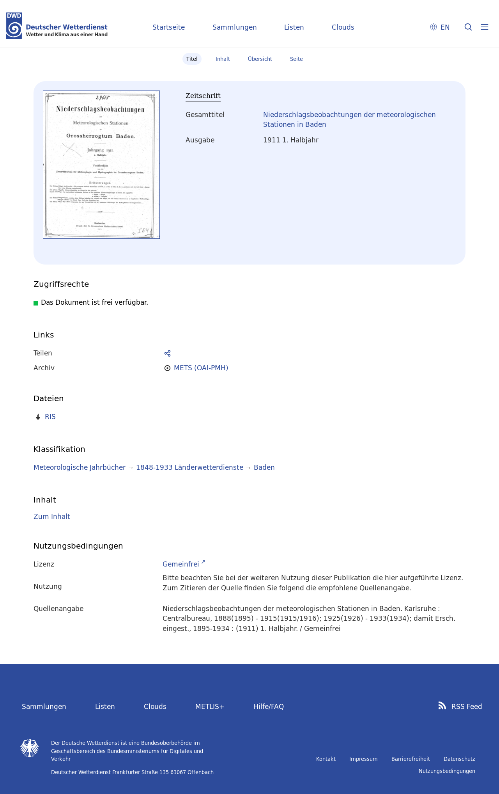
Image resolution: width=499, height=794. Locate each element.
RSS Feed (466, 707)
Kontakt (326, 759)
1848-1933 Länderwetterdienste (190, 467)
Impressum (363, 759)
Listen (294, 27)
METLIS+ (210, 706)
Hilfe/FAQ (268, 706)
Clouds (343, 27)
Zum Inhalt (52, 516)
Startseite (168, 27)
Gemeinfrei (181, 564)
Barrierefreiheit (410, 759)
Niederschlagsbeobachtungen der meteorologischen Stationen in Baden (349, 119)
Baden (264, 467)
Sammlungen (234, 27)
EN (445, 27)
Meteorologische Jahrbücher (80, 467)
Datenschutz (459, 759)
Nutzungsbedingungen (447, 771)
